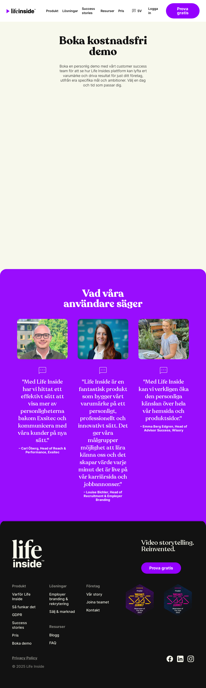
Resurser (107, 11)
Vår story (94, 594)
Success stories (88, 11)
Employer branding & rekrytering (59, 599)
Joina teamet (97, 602)
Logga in (153, 11)
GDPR (17, 615)
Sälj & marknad (62, 611)
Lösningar (70, 11)
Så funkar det (24, 607)
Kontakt (93, 610)
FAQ (52, 643)
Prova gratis (182, 10)
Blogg (54, 635)
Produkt (52, 11)
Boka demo (22, 643)
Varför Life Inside (21, 596)
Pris (121, 11)
